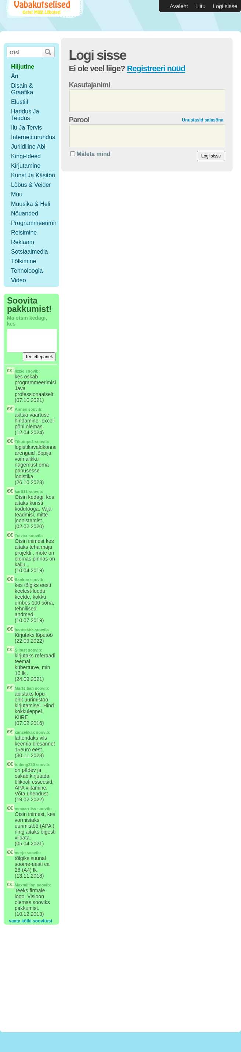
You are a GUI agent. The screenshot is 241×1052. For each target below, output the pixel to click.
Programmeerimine (36, 223)
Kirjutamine (25, 166)
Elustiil (19, 102)
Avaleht (179, 6)
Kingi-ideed (26, 156)
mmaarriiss (25, 808)
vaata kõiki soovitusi (30, 921)
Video (18, 280)
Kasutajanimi (89, 85)
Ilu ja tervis (26, 127)
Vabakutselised (43, 15)
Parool (79, 120)
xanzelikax (25, 732)
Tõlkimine (23, 261)
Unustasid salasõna (202, 120)
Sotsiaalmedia (29, 252)
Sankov (22, 579)
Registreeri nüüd (156, 68)
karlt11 (21, 491)
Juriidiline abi (28, 147)
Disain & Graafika (22, 89)
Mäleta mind (93, 154)
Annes (21, 409)
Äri (14, 76)
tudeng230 (25, 764)
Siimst (21, 650)
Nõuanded (24, 213)
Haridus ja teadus (25, 114)
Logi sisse (225, 6)
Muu (16, 194)
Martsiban (24, 688)
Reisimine (24, 232)
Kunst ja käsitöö (33, 175)
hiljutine (22, 67)
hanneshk (24, 629)
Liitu (200, 6)
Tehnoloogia (27, 271)
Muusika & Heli (30, 204)
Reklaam (22, 242)
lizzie (19, 371)
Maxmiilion (25, 885)
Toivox (21, 535)
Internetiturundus (33, 137)
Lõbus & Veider (31, 185)
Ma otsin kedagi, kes (27, 321)
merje (20, 852)
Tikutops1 (24, 441)
